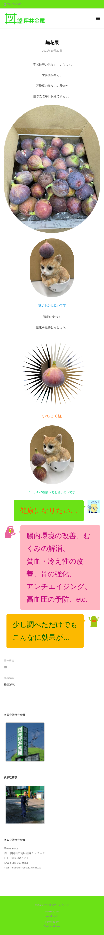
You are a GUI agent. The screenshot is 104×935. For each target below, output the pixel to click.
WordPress (52, 916)
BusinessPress (52, 926)
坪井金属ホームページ (56, 904)
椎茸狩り (10, 684)
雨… (7, 667)
